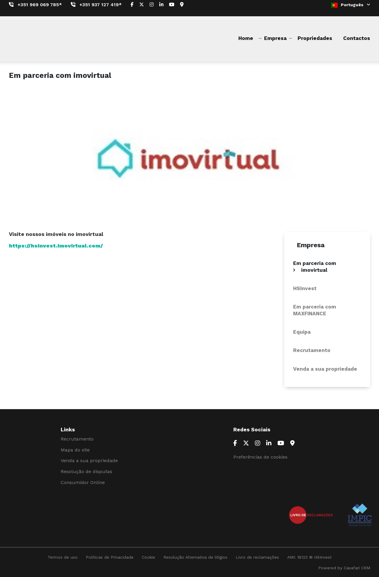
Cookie (148, 557)
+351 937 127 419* (100, 4)
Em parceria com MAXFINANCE (314, 310)
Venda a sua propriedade (325, 369)
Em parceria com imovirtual (314, 266)
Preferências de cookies (260, 457)
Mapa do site (75, 450)
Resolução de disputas (86, 471)
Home (245, 38)
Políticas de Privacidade (110, 557)
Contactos (356, 38)
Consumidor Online (83, 482)
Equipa (302, 332)
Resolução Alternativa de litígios (195, 557)
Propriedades (315, 38)
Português (350, 5)
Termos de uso (63, 557)
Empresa (275, 38)
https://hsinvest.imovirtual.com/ (56, 245)
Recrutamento (311, 350)
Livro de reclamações (257, 557)
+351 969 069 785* (39, 4)
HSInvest (305, 288)
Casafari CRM (357, 567)
